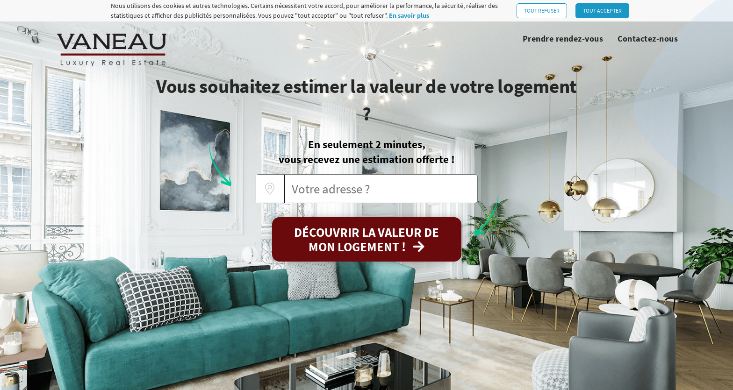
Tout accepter (602, 10)
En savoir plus (409, 15)
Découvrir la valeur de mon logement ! (366, 239)
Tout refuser (542, 10)
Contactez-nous (648, 38)
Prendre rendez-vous (563, 38)
